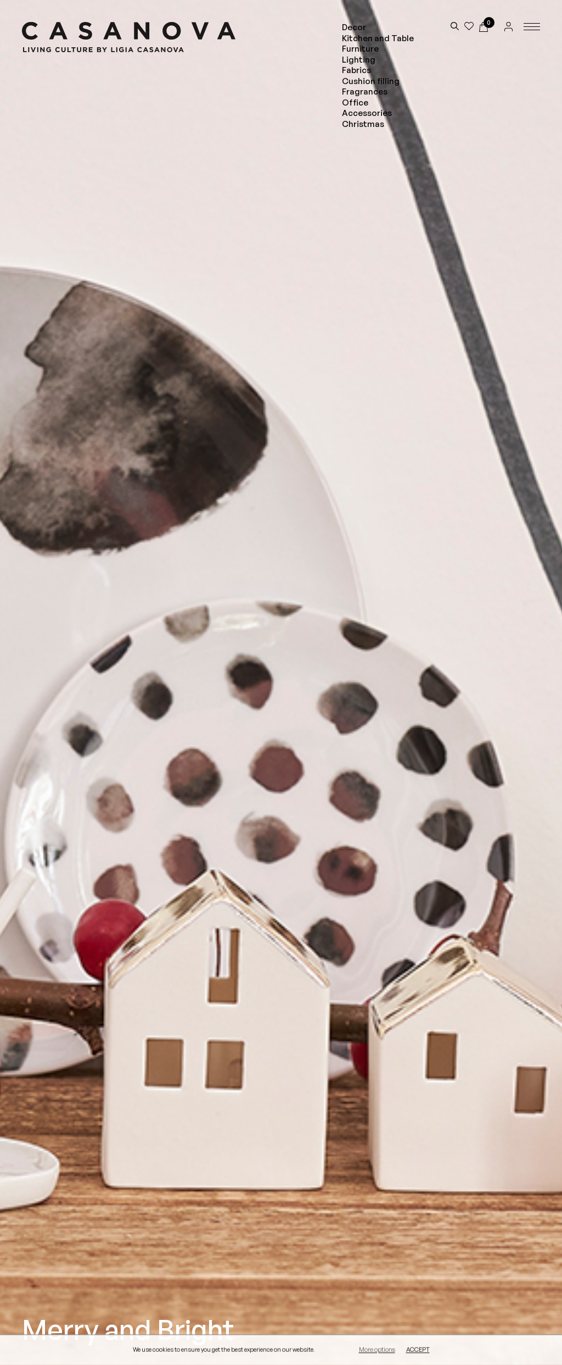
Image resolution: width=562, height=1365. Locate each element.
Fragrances (364, 91)
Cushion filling (371, 81)
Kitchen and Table (378, 38)
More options (377, 1350)
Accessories (367, 113)
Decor (354, 27)
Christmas (363, 124)
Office (355, 102)
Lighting (358, 59)
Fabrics (356, 70)
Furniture (360, 48)
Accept (418, 1350)
